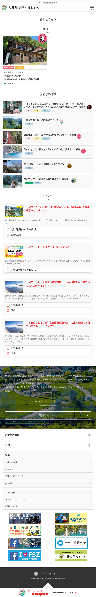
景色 (45, 110)
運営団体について (48, 415)
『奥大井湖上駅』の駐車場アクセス (41, 120)
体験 (29, 110)
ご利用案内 (10, 492)
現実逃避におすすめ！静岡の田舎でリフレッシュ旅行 (50, 135)
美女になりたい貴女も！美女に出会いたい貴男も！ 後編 (52, 149)
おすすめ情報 (48, 435)
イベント (9, 469)
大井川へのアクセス (14, 476)
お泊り (29, 182)
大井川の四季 (11, 462)
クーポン (9, 483)
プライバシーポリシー (15, 499)
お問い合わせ (11, 506)
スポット (48, 445)
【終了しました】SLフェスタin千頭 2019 (47, 247)
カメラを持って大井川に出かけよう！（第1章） (47, 179)
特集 (7, 455)
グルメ (37, 110)
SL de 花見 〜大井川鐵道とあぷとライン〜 (45, 164)
